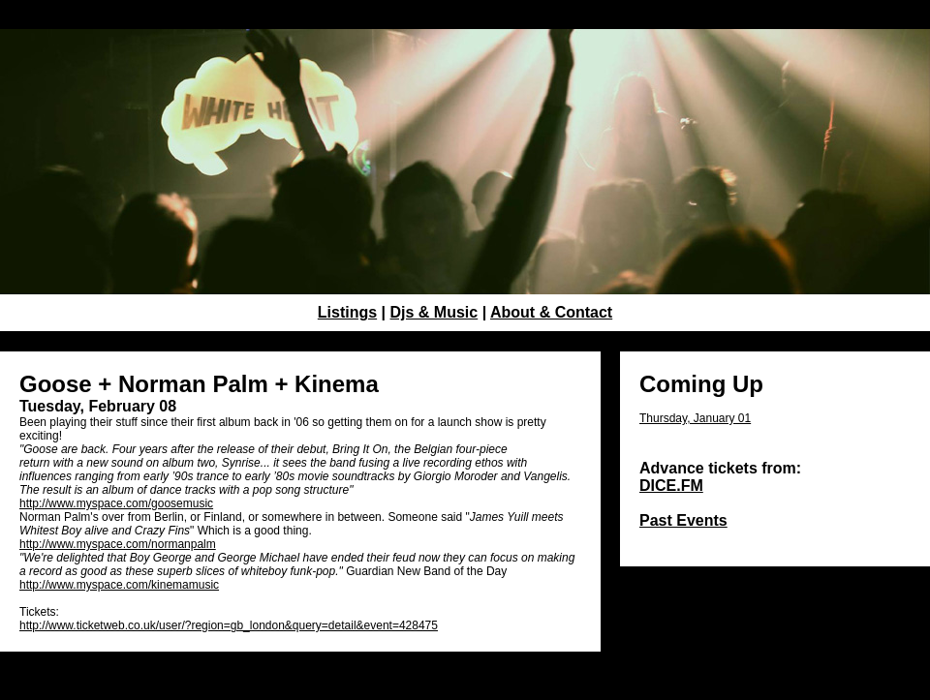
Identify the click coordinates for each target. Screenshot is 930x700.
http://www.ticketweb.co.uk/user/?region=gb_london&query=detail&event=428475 (228, 625)
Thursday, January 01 (695, 418)
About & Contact (551, 312)
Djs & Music (434, 312)
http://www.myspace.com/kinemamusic (119, 585)
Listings (347, 312)
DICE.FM (671, 485)
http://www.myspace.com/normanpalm (117, 544)
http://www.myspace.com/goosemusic (116, 503)
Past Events (683, 520)
